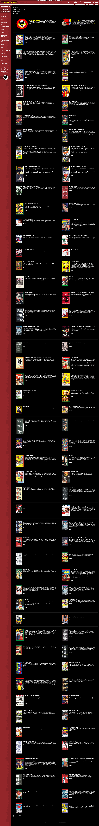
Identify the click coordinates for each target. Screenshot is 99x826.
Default (96, 15)
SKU (88, 15)
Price (93, 15)
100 (21, 9)
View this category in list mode (18, 815)
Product (91, 15)
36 (19, 9)
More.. (19, 11)
